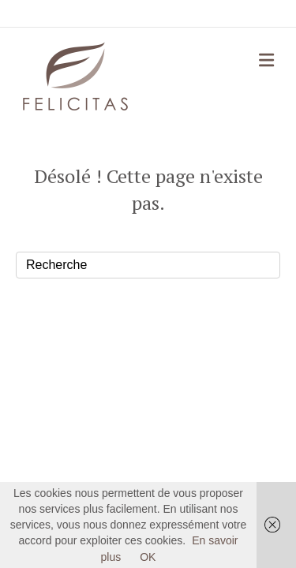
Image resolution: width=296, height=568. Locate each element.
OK (147, 557)
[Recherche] (148, 265)
